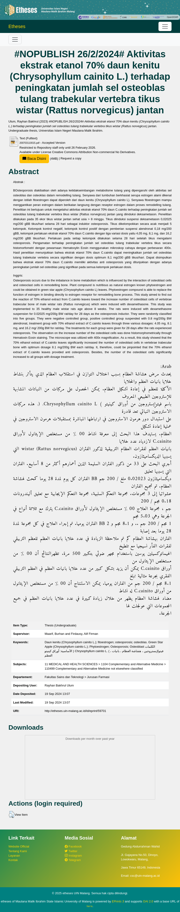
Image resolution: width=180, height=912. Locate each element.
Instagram (73, 855)
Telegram (73, 860)
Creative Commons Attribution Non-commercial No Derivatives (93, 152)
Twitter (71, 851)
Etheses (16, 26)
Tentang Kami (17, 851)
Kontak (13, 860)
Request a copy (70, 158)
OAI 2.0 (148, 901)
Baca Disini (34, 159)
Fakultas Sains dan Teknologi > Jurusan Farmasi (77, 677)
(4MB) (39, 158)
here (90, 906)
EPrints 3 (118, 901)
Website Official (18, 846)
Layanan (14, 855)
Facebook (73, 846)
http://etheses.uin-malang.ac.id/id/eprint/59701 (75, 711)
